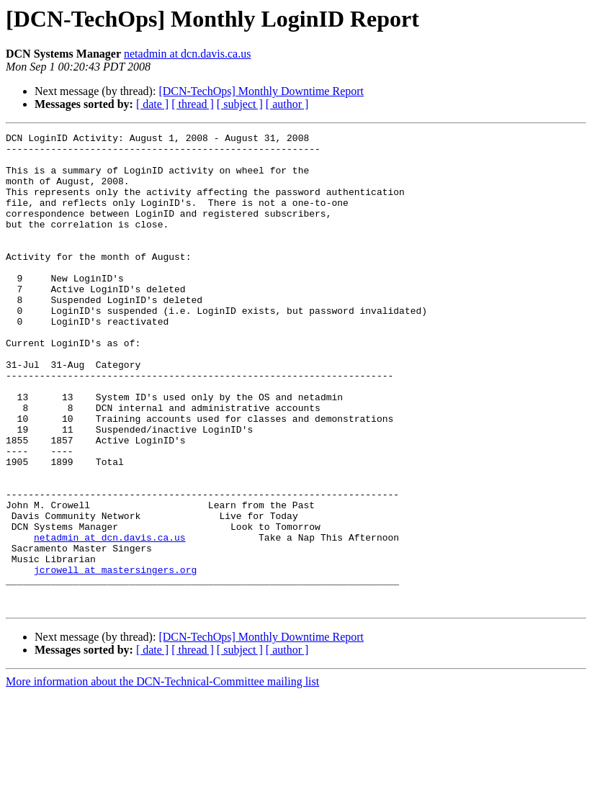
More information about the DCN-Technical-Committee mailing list (162, 776)
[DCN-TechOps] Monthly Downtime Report (261, 91)
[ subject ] (240, 104)
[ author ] (287, 104)
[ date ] (152, 104)
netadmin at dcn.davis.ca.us (187, 54)
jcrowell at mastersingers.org (115, 658)
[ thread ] (192, 104)
